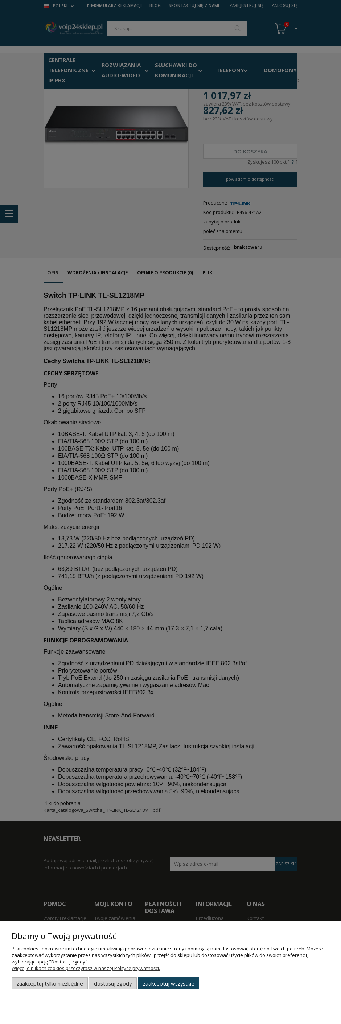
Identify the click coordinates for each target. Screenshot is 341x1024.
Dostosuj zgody (113, 983)
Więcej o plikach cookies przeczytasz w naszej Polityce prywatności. (86, 968)
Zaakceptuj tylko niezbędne (50, 983)
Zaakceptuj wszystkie (168, 983)
